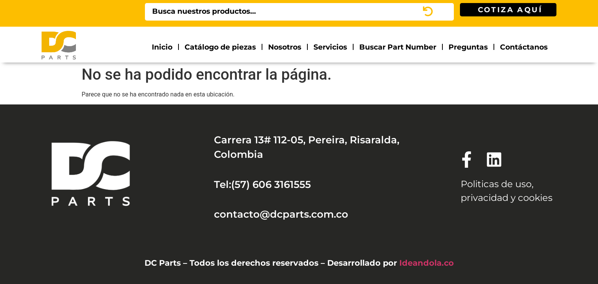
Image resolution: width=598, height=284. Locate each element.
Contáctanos (524, 46)
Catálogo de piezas (220, 46)
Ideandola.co (426, 263)
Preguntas (468, 46)
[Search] (444, 12)
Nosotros (284, 46)
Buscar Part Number (397, 46)
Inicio (162, 46)
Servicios (330, 46)
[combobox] (289, 12)
